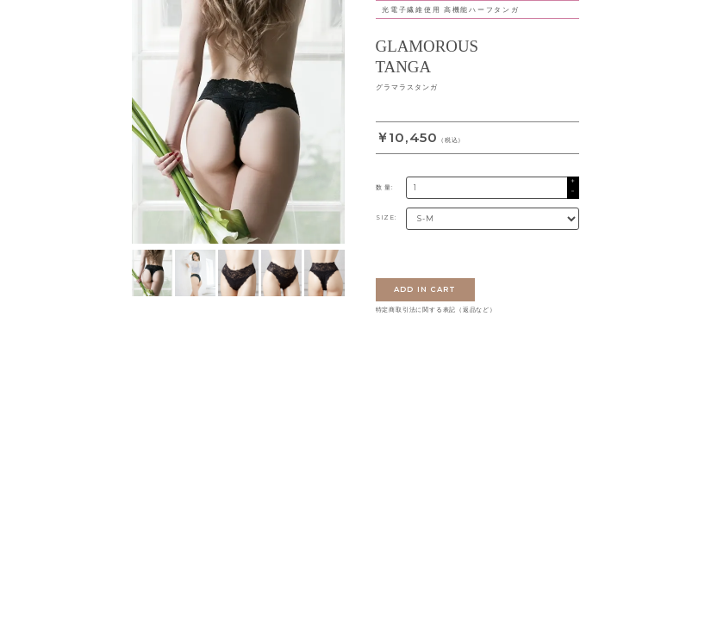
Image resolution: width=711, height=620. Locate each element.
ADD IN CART (425, 289)
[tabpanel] (238, 122)
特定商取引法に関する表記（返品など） (436, 310)
